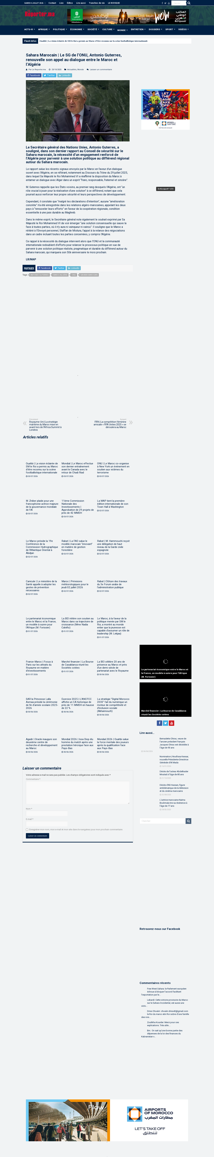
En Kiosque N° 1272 (165, 189)
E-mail (29, 819)
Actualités (71, 69)
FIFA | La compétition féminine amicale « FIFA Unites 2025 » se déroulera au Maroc (109, 423)
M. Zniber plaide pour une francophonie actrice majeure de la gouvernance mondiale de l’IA (42, 505)
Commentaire (33, 779)
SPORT (169, 29)
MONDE (121, 30)
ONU (74, 275)
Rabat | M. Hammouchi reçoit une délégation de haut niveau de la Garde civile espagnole (113, 545)
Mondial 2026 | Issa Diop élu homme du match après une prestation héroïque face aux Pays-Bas (77, 744)
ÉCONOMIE (76, 29)
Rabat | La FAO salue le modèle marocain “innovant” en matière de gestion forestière (77, 545)
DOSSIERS (154, 29)
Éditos (70, 3)
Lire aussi (81, 3)
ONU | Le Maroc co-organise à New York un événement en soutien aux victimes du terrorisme (113, 468)
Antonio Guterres (40, 275)
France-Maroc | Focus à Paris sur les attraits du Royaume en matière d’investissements (39, 666)
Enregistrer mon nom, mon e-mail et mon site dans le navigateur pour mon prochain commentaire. (76, 829)
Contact (52, 3)
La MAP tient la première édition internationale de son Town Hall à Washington (112, 503)
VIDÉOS (182, 29)
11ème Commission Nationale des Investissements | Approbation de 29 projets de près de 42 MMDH (78, 506)
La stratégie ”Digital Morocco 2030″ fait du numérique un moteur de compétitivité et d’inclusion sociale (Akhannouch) (113, 705)
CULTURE (107, 29)
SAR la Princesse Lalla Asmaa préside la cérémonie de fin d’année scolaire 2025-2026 (42, 704)
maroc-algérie (60, 275)
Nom (29, 808)
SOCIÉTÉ (92, 29)
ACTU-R (28, 29)
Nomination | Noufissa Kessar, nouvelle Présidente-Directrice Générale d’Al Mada (174, 759)
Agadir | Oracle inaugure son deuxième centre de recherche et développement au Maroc (41, 744)
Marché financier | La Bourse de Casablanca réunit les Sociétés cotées (77, 664)
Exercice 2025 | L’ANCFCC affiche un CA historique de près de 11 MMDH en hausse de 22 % (78, 704)
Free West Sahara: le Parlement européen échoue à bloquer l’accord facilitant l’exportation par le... (163, 991)
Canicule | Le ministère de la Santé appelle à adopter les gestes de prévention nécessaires (41, 586)
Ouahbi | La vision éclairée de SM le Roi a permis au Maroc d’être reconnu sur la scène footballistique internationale (93, 41)
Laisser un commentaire (101, 69)
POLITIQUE (59, 29)
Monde (80, 69)
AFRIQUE (43, 29)
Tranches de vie (97, 3)
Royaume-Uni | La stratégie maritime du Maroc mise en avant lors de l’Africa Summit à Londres (46, 424)
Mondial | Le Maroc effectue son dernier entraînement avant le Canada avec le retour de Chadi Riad (77, 468)
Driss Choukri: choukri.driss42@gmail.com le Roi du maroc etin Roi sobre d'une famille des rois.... (165, 1014)
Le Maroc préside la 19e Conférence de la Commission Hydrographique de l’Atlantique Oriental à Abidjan (42, 547)
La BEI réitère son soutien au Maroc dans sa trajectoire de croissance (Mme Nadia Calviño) (78, 623)
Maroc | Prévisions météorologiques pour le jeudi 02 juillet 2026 (75, 584)
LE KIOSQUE (114, 3)
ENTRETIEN (137, 29)
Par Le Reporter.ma (37, 69)
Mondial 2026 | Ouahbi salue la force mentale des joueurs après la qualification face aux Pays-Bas (113, 744)
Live (61, 3)
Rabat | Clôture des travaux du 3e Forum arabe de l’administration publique (112, 584)
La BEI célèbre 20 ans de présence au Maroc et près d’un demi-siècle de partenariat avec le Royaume (113, 666)
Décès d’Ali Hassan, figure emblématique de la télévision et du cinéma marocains (174, 788)
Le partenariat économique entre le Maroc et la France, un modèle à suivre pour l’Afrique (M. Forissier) (41, 623)
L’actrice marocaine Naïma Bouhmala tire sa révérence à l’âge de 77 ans (173, 803)
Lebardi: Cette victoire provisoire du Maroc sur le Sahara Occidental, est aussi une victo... (164, 1003)
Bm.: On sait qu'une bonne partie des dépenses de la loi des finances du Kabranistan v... (161, 1033)
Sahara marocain (89, 275)
